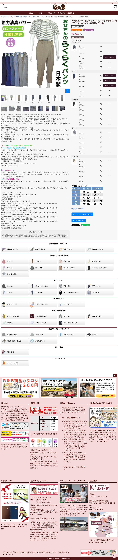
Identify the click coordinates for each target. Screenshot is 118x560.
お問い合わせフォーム (43, 498)
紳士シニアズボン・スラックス (26, 16)
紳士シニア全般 (59, 280)
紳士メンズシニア (11, 16)
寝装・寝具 (59, 347)
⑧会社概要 (93, 481)
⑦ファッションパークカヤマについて (72, 481)
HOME (2, 16)
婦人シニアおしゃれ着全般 (59, 255)
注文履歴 (70, 13)
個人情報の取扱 (64, 552)
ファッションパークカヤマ (98, 496)
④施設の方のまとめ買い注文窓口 (101, 403)
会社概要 (21, 552)
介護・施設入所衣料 (59, 310)
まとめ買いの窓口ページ (103, 439)
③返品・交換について (67, 403)
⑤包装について (6, 481)
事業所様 (61, 13)
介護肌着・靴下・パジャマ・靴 (59, 329)
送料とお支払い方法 (9, 552)
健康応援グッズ (59, 298)
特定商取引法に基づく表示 (47, 552)
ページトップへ (115, 375)
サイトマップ (8, 554)
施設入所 (51, 13)
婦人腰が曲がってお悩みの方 (59, 244)
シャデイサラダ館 (59, 358)
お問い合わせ (31, 552)
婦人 (31, 13)
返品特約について (77, 209)
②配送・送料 (35, 403)
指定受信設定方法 (49, 526)
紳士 (40, 13)
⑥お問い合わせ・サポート (40, 481)
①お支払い (5, 403)
